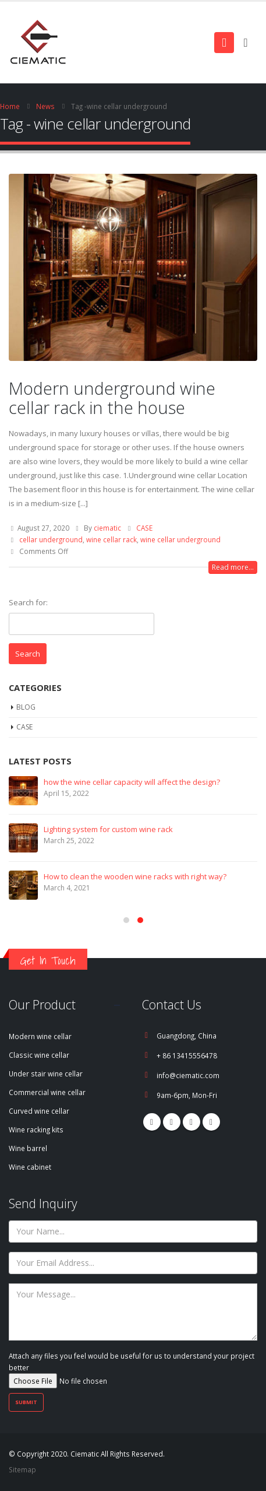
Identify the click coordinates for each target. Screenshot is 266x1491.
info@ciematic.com (188, 1075)
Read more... (233, 567)
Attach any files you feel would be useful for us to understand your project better (131, 1368)
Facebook (152, 1122)
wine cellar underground (180, 539)
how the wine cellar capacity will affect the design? (132, 782)
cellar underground (51, 539)
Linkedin (211, 1122)
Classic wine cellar (39, 1055)
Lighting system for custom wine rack (108, 829)
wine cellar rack (111, 539)
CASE (144, 527)
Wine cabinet (30, 1166)
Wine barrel (28, 1148)
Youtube (191, 1122)
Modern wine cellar (40, 1036)
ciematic (107, 527)
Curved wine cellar (39, 1110)
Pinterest (171, 1122)
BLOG (26, 707)
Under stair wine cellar (46, 1073)
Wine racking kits (36, 1129)
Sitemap (22, 1469)
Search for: (28, 602)
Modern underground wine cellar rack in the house (112, 398)
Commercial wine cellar (47, 1092)
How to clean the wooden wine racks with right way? (135, 876)
